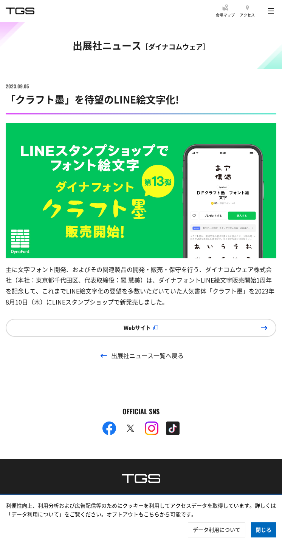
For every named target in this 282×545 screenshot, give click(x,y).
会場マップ (225, 15)
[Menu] (271, 11)
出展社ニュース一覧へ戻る (147, 355)
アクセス (247, 15)
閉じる (263, 529)
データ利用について (216, 529)
